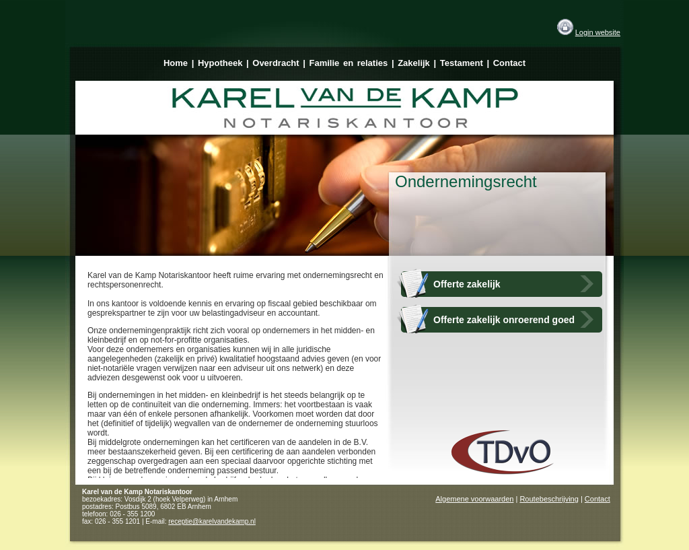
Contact (509, 63)
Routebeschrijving (548, 499)
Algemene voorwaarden (474, 499)
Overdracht (275, 63)
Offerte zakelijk (467, 284)
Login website (597, 32)
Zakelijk (414, 63)
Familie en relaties (349, 63)
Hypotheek (220, 63)
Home (176, 63)
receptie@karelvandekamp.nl (212, 521)
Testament (461, 63)
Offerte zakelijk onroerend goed (504, 319)
